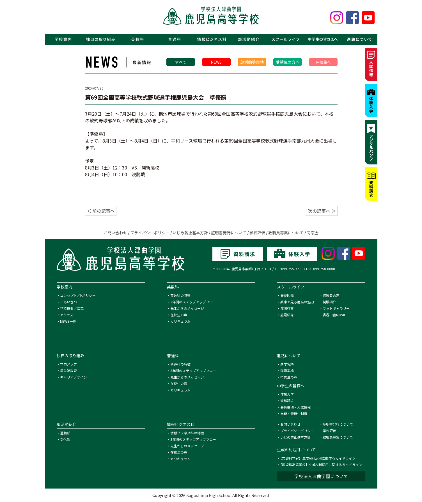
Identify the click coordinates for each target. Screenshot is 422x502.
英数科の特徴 (180, 295)
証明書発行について (228, 232)
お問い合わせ (115, 232)
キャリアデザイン (73, 377)
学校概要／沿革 (72, 308)
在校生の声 (178, 314)
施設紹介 (287, 314)
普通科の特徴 (180, 364)
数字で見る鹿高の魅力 (297, 301)
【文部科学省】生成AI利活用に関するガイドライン (318, 458)
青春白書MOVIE (334, 314)
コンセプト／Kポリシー (78, 295)
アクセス (66, 314)
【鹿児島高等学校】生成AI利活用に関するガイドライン (321, 464)
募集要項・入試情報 (295, 407)
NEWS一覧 (68, 321)
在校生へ (323, 62)
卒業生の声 (288, 377)
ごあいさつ (68, 301)
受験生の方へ (287, 62)
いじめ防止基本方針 (190, 232)
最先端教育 (68, 370)
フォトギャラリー (336, 308)
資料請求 (287, 400)
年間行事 (287, 308)
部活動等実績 (252, 62)
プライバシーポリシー (149, 232)
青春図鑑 (287, 295)
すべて (180, 62)
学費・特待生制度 (293, 413)
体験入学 (287, 394)
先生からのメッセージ (187, 308)
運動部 (65, 432)
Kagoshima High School (208, 495)
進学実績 (287, 364)
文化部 (65, 439)
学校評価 (257, 232)
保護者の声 (331, 295)
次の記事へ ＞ (322, 210)
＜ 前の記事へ (101, 210)
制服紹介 (329, 301)
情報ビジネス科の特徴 (187, 432)
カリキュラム (180, 321)
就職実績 (287, 370)
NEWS (216, 62)
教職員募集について (286, 232)
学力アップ (68, 364)
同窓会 (312, 232)
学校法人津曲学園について (321, 476)
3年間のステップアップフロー (193, 301)
